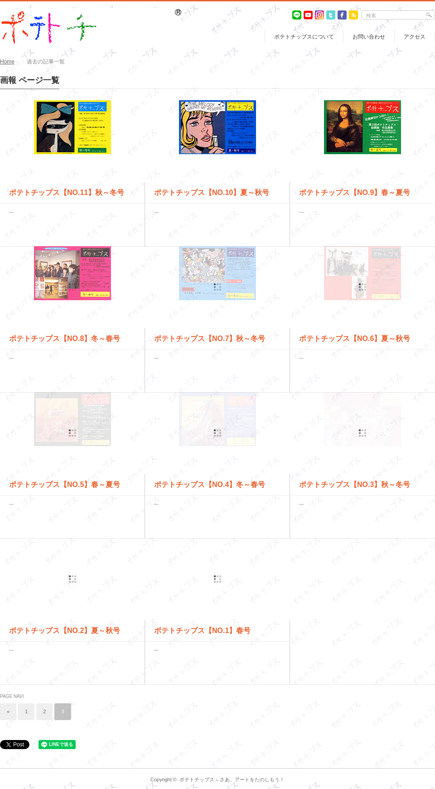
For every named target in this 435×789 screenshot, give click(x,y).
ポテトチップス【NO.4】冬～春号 (209, 484)
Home (7, 61)
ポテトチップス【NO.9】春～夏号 (354, 192)
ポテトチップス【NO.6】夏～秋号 (354, 338)
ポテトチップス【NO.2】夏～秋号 (64, 630)
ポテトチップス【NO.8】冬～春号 (64, 338)
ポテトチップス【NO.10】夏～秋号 (211, 192)
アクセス (414, 37)
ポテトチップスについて (304, 37)
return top (428, 761)
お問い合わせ (369, 37)
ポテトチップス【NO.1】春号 (202, 630)
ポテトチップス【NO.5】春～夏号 (64, 484)
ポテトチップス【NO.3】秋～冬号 (354, 484)
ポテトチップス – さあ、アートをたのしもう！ (232, 779)
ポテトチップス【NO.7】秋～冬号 (209, 338)
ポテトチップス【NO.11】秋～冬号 (66, 192)
